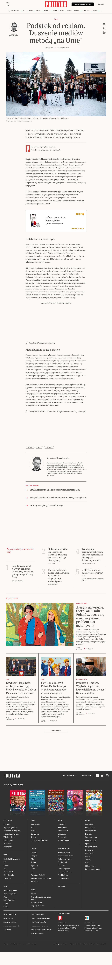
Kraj (24, 11)
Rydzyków (29, 377)
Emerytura (35, 847)
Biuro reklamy (8, 932)
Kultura (46, 11)
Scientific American (11, 847)
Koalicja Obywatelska (12, 872)
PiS (39, 461)
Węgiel (33, 844)
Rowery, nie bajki (64, 885)
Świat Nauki (8, 854)
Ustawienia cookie (37, 947)
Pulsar (33, 907)
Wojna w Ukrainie (10, 904)
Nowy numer (15, 11)
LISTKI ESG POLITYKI (39, 854)
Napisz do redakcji (10, 936)
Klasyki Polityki (91, 860)
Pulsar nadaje (63, 891)
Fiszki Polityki (90, 936)
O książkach (62, 875)
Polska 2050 (8, 885)
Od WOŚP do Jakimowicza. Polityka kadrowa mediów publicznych (61, 425)
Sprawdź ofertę (77, 242)
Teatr (33, 882)
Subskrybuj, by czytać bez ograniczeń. (45, 150)
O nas (87, 876)
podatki (49, 461)
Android (64, 936)
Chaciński (62, 847)
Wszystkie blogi (64, 854)
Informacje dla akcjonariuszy (41, 943)
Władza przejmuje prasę (46, 356)
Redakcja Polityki (10, 928)
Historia (88, 847)
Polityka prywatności (38, 936)
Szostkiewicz (63, 844)
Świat (31, 11)
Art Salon (34, 895)
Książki (33, 866)
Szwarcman (62, 841)
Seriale (33, 875)
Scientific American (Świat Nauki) (41, 911)
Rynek (38, 11)
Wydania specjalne (11, 841)
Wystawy (34, 879)
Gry (32, 885)
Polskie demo (63, 888)
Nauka (55, 11)
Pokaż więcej (56, 744)
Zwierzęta (89, 863)
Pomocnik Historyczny (12, 844)
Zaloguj (101, 4)
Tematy (88, 873)
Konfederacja (9, 888)
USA (5, 910)
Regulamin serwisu (37, 928)
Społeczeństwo (91, 850)
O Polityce (7, 943)
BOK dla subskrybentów (12, 939)
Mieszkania (35, 838)
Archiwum (89, 866)
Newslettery (89, 838)
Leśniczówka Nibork (29, 957)
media (30, 461)
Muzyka (34, 869)
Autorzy (88, 870)
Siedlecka (62, 838)
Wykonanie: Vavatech (75, 957)
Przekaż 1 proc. (91, 854)
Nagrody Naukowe (38, 919)
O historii (61, 879)
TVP (60, 165)
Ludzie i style (90, 841)
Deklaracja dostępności (39, 939)
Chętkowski (62, 850)
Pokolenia (86, 11)
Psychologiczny (64, 882)
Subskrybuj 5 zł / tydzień (82, 4)
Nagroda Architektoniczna (41, 891)
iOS (59, 936)
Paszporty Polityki (38, 888)
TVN (45, 305)
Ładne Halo (64, 957)
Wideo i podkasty (73, 11)
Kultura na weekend (65, 869)
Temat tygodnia (64, 866)
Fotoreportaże (90, 844)
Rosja (6, 917)
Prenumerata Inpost (70, 789)
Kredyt (33, 850)
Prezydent (7, 891)
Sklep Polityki (90, 879)
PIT (32, 841)
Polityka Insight (15, 957)
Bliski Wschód (9, 913)
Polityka (7, 838)
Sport (87, 857)
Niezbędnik (8, 860)
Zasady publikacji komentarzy (41, 932)
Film (32, 872)
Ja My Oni (7, 857)
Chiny (6, 920)
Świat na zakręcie (64, 872)
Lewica (6, 879)
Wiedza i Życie (9, 850)
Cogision (59, 957)
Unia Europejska (10, 907)
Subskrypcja (86, 789)
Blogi (62, 11)
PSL (5, 882)
